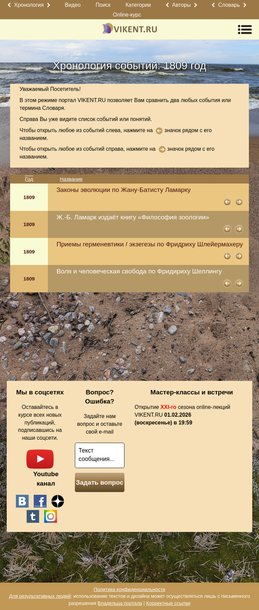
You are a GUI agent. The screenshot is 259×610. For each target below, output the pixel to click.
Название (71, 179)
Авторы (181, 5)
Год (29, 179)
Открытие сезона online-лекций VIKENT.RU (182, 414)
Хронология (29, 5)
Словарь (229, 5)
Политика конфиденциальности (129, 589)
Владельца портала (119, 603)
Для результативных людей (40, 596)
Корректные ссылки (168, 603)
